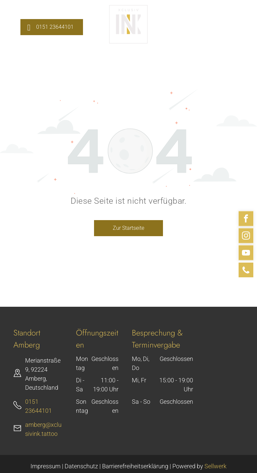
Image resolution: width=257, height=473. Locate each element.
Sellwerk (215, 466)
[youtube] (246, 253)
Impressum (45, 466)
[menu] (242, 24)
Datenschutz (81, 466)
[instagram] (246, 236)
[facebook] (246, 219)
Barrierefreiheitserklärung (135, 466)
